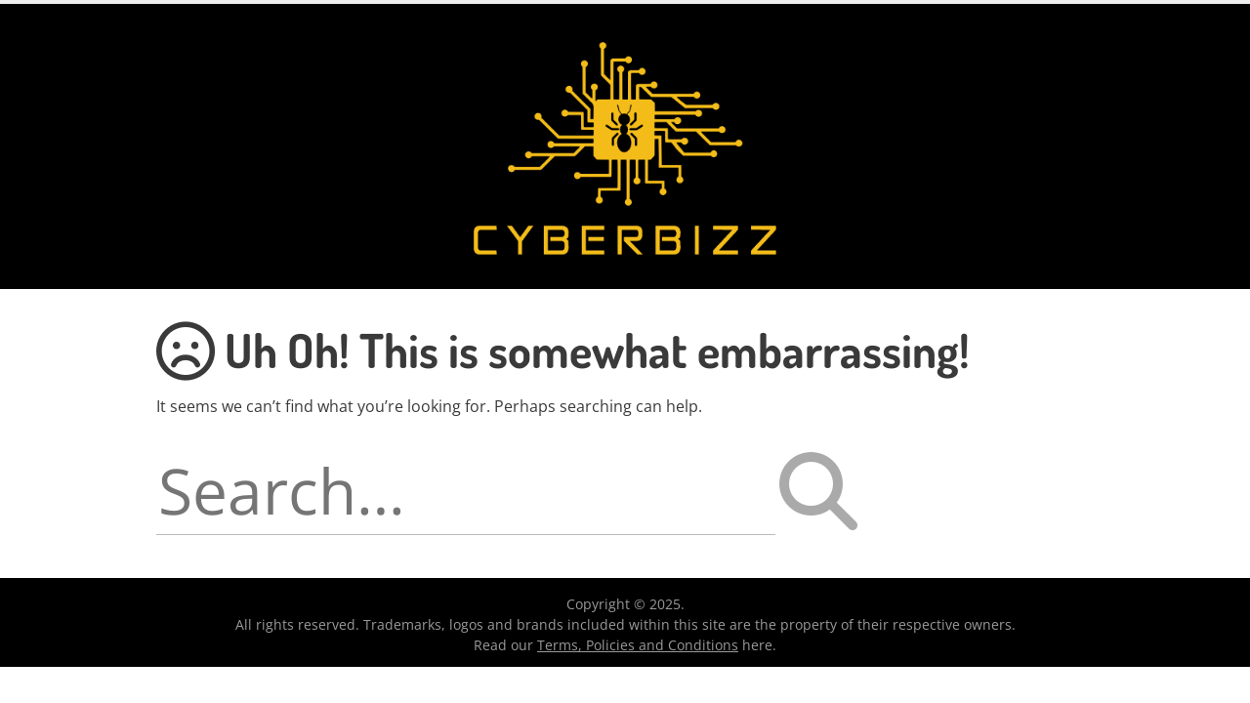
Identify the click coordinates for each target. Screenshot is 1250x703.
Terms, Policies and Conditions (637, 645)
